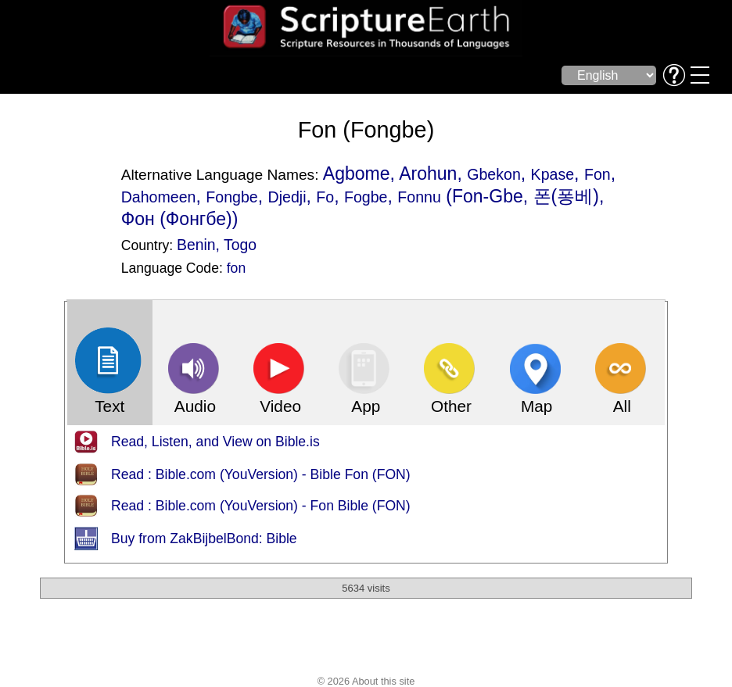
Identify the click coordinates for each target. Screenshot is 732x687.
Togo (240, 244)
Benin (196, 244)
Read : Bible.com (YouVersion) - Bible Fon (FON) (261, 474)
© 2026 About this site (366, 681)
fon (236, 268)
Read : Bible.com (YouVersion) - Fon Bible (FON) (261, 505)
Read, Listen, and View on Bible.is (215, 441)
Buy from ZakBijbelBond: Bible (204, 538)
